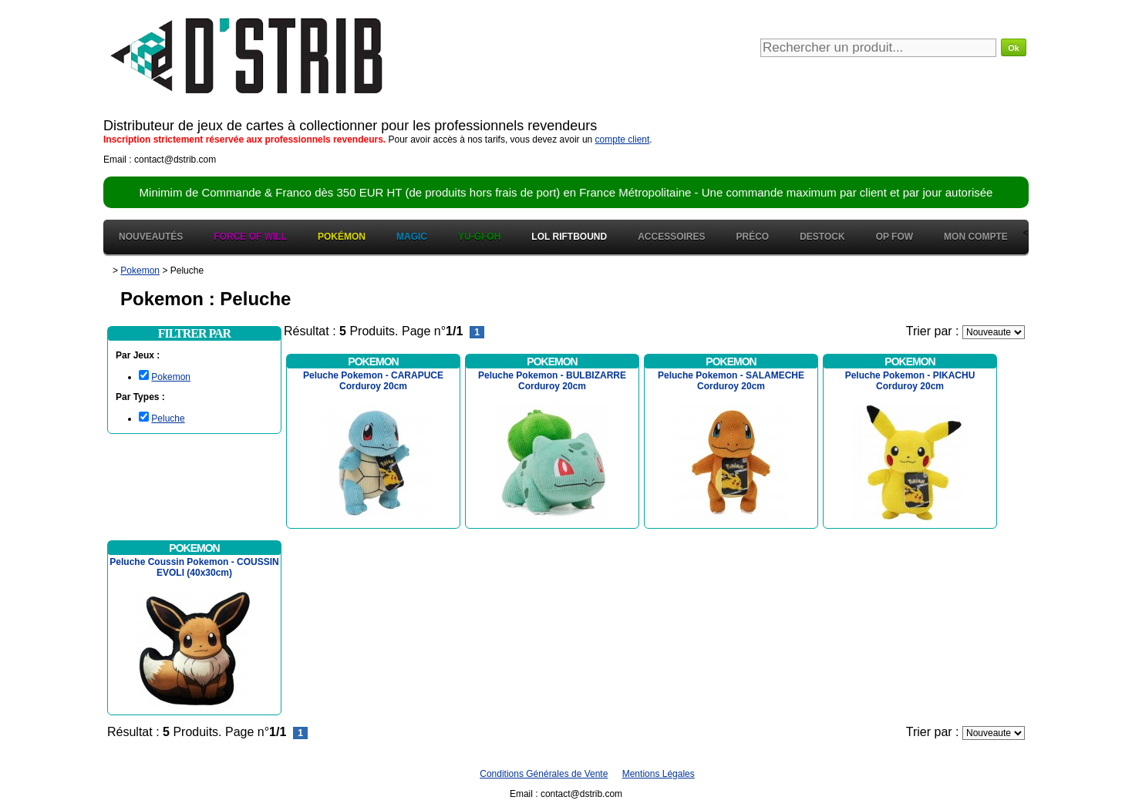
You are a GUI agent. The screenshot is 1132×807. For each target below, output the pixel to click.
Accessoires (671, 236)
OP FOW (894, 236)
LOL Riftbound (569, 236)
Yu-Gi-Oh (479, 236)
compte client (622, 139)
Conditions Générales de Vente (544, 773)
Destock (822, 236)
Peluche (167, 418)
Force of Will (250, 236)
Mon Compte (976, 236)
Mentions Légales (658, 773)
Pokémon (342, 236)
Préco (753, 236)
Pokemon (170, 377)
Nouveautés (151, 236)
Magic (411, 236)
